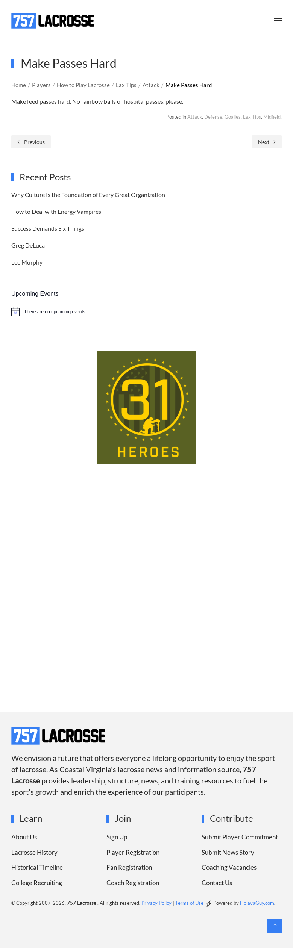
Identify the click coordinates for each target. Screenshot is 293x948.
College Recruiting (36, 883)
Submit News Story (228, 852)
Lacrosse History (34, 852)
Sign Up (116, 837)
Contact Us (217, 883)
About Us (24, 837)
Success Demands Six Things (47, 228)
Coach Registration (132, 883)
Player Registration (132, 852)
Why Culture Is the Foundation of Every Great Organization (88, 194)
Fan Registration (129, 867)
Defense (213, 117)
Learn (31, 818)
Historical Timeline (37, 867)
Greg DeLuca (28, 245)
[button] (278, 21)
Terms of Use (189, 903)
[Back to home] (52, 21)
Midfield (272, 117)
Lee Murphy (27, 262)
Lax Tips (252, 117)
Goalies (233, 117)
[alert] (146, 311)
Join (123, 818)
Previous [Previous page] (31, 142)
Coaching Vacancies (229, 867)
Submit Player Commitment (240, 837)
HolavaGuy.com (257, 903)
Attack (194, 117)
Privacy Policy (156, 903)
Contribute (231, 818)
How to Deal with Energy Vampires (56, 211)
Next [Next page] (267, 142)
